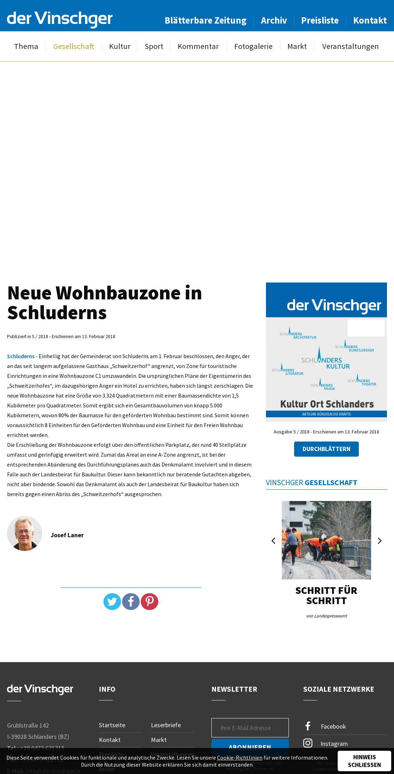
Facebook (324, 726)
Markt (297, 46)
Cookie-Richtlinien (239, 757)
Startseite (112, 725)
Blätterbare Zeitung (206, 20)
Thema (26, 46)
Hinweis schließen (364, 761)
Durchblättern (326, 449)
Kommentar (198, 46)
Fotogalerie (253, 46)
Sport (154, 46)
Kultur (120, 46)
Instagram (325, 743)
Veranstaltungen (350, 46)
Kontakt (370, 20)
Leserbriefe (166, 725)
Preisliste (320, 20)
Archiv (274, 20)
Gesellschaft (73, 46)
